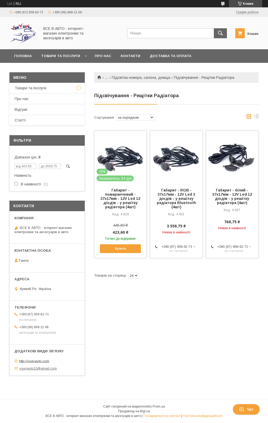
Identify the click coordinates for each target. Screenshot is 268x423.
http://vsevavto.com (34, 361)
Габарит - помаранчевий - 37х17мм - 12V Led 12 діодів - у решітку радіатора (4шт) (120, 198)
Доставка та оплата (170, 56)
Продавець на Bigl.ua (134, 411)
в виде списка (256, 117)
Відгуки (21, 109)
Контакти (130, 56)
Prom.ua (159, 406)
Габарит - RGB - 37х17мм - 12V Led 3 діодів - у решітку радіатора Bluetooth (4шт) (176, 198)
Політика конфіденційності (203, 416)
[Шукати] (220, 33)
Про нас (103, 56)
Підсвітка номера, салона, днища (141, 77)
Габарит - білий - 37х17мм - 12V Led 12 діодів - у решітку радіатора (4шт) (232, 196)
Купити (120, 248)
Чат (246, 409)
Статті (20, 120)
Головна (23, 56)
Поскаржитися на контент (162, 416)
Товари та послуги (60, 56)
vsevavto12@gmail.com (38, 368)
